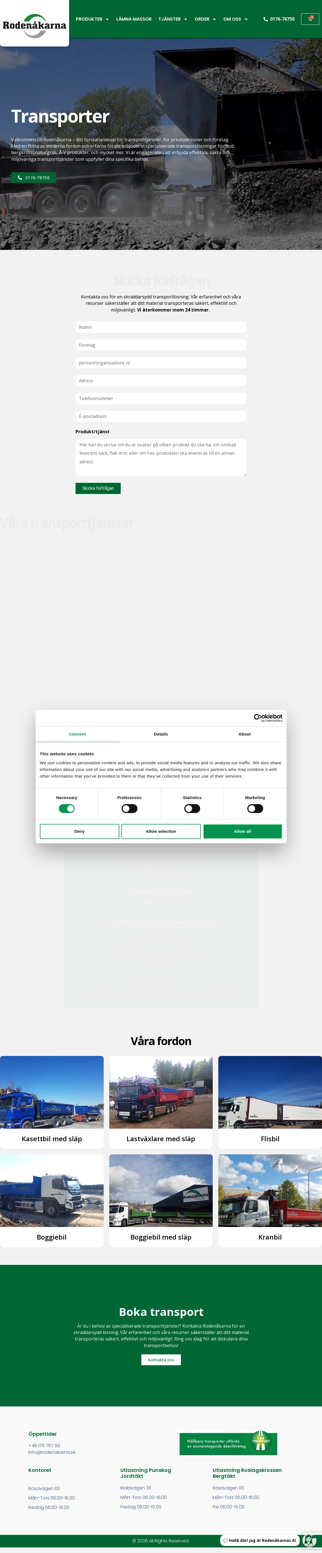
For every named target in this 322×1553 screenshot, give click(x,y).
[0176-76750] (265, 19)
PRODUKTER (93, 19)
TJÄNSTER (173, 19)
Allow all (242, 831)
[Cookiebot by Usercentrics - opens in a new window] (258, 718)
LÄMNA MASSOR (134, 19)
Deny (79, 831)
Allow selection (161, 831)
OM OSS (235, 19)
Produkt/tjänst (93, 432)
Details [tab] (161, 734)
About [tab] (245, 734)
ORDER (206, 19)
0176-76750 (282, 19)
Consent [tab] (77, 734)
